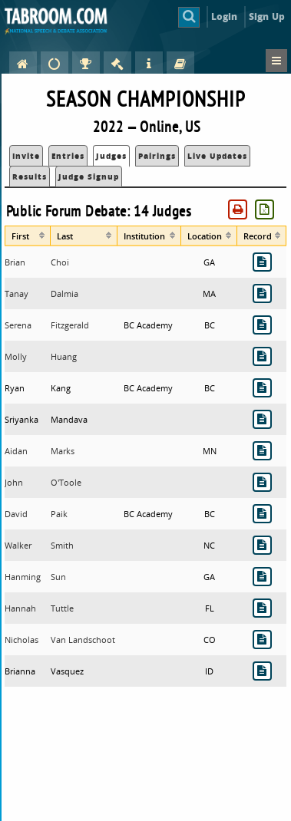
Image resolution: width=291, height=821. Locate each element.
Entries (67, 155)
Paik (59, 513)
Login (224, 16)
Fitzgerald (70, 325)
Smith (62, 545)
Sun (58, 576)
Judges (111, 155)
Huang (64, 356)
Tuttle (62, 608)
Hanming (23, 576)
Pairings (157, 155)
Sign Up (267, 16)
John (14, 482)
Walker (18, 545)
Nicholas (21, 639)
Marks (62, 451)
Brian (15, 262)
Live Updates (217, 155)
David (16, 513)
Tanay (16, 293)
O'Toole (66, 482)
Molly (16, 356)
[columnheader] (28, 236)
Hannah (20, 608)
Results (29, 176)
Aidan (16, 451)
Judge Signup (88, 176)
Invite (26, 155)
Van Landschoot (83, 639)
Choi (60, 262)
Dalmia (64, 293)
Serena (18, 325)
